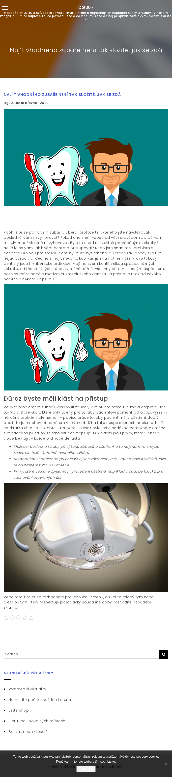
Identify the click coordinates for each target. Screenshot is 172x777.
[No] (165, 763)
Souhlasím (85, 769)
